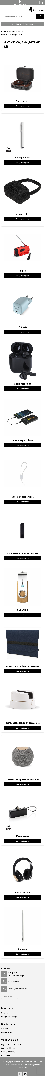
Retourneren (6, 1032)
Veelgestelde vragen (9, 1016)
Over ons (4, 1013)
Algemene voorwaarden (11, 1044)
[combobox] (18, 16)
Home (3, 31)
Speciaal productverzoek (22, 24)
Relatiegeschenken (16, 31)
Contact (4, 1028)
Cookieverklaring (8, 1048)
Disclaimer (5, 1055)
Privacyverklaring (8, 1052)
